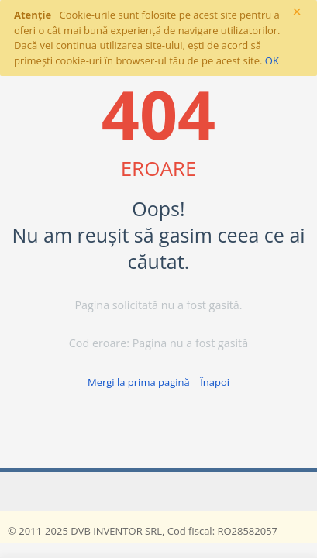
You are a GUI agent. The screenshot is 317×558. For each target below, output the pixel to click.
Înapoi (214, 382)
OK (272, 60)
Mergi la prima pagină (139, 382)
